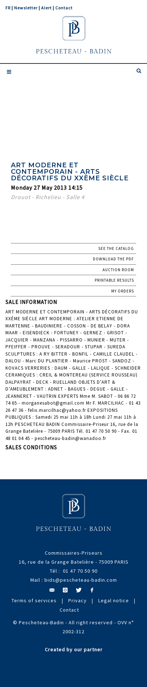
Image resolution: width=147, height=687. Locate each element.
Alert (46, 7)
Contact (64, 7)
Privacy (77, 600)
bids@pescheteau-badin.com (80, 580)
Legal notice (113, 600)
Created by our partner (74, 649)
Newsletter (26, 7)
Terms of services (34, 600)
